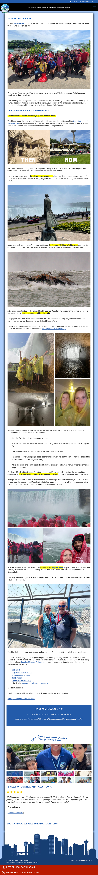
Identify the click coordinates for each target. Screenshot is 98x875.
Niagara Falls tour (21, 23)
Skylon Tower (57, 567)
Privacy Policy (74, 860)
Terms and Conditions (85, 860)
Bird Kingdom (17, 678)
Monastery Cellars (29, 683)
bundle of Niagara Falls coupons (34, 662)
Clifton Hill (16, 670)
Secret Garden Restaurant (22, 675)
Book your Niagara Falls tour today (21, 699)
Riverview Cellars (47, 683)
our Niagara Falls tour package (54, 329)
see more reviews (15, 812)
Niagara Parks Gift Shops (22, 673)
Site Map (26, 860)
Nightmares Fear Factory (21, 681)
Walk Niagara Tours (17, 860)
